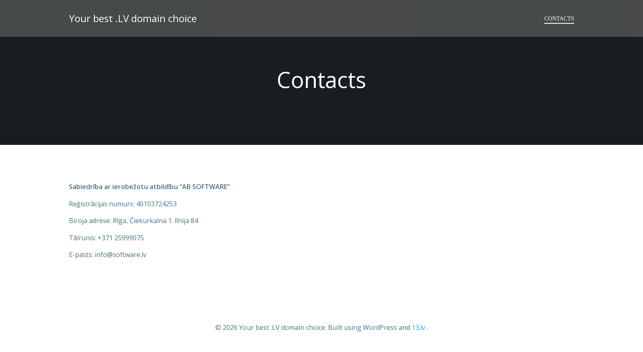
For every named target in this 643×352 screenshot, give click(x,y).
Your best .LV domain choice (133, 18)
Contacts (559, 19)
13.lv (418, 327)
